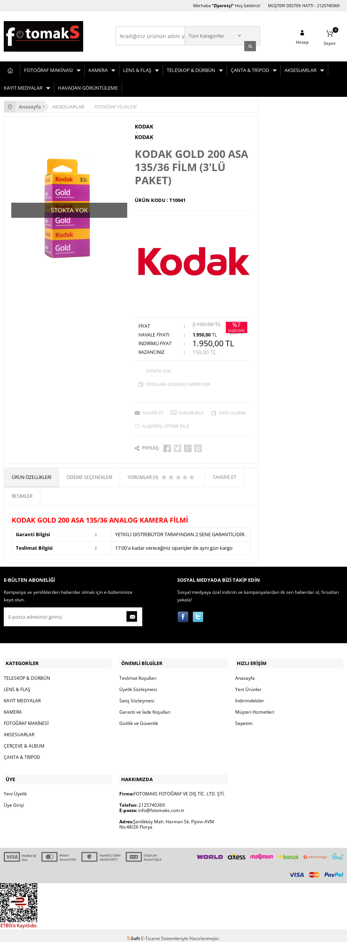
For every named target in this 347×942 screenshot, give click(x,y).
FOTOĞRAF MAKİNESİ (26, 719)
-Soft (134, 932)
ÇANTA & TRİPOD (250, 69)
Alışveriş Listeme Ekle (165, 424)
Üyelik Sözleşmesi (138, 685)
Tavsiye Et (152, 411)
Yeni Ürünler (248, 685)
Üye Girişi (14, 799)
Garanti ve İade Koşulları (144, 707)
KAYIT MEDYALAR (23, 86)
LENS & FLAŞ (137, 69)
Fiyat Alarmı (232, 411)
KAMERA (98, 69)
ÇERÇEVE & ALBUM (24, 741)
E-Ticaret (150, 932)
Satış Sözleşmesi (136, 696)
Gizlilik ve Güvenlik (138, 719)
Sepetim (244, 719)
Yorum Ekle (191, 411)
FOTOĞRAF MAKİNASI (48, 69)
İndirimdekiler (249, 696)
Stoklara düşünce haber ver (178, 382)
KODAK (144, 125)
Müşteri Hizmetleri (254, 707)
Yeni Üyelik (15, 787)
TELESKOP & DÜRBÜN (191, 69)
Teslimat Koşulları (138, 673)
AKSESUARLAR (301, 69)
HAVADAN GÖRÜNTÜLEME (88, 86)
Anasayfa (245, 673)
